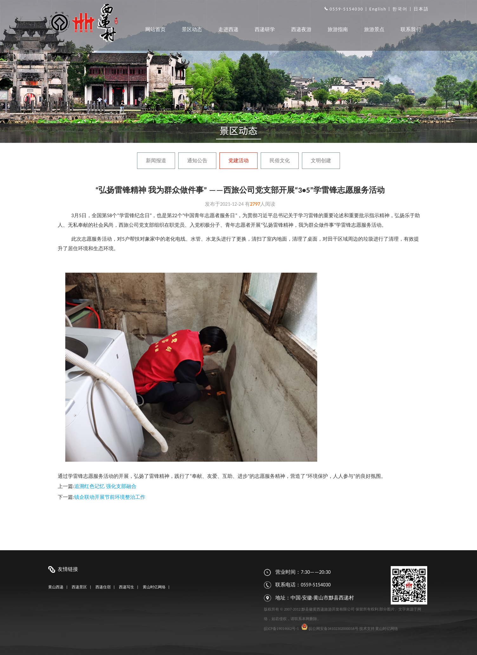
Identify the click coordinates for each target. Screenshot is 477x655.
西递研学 (265, 29)
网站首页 (155, 29)
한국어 (400, 9)
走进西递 (228, 29)
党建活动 (238, 160)
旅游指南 (338, 29)
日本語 (421, 9)
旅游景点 (374, 29)
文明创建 (321, 160)
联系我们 (411, 29)
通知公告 (197, 160)
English (377, 9)
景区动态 (192, 29)
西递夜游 (301, 29)
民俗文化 (280, 160)
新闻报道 (156, 160)
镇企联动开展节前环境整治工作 (109, 497)
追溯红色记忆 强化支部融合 (105, 486)
